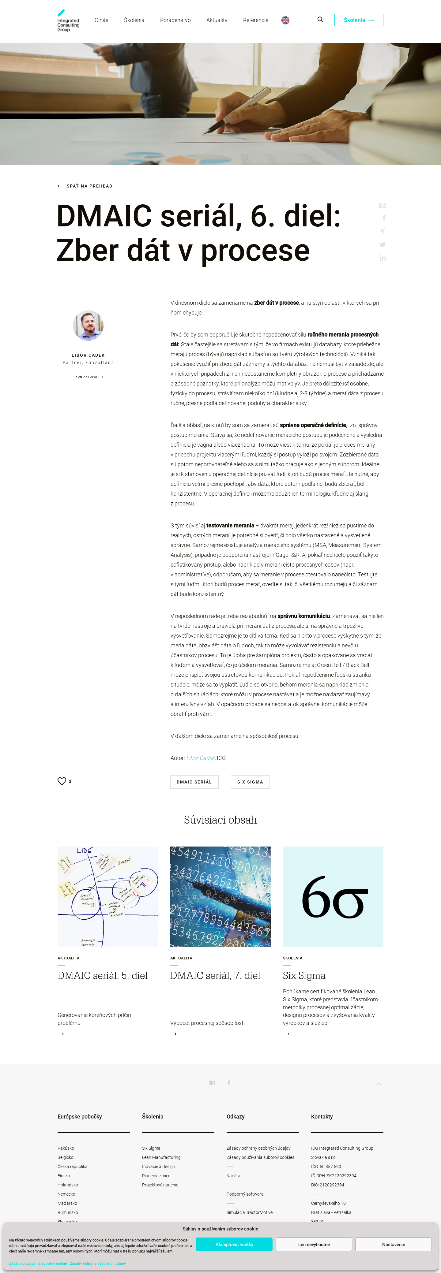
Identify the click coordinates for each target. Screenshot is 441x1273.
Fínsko (64, 1175)
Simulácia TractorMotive (250, 1212)
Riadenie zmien (156, 1175)
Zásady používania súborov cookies (260, 1157)
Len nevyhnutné (314, 1244)
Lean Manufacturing (161, 1157)
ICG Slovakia (69, 21)
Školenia (135, 20)
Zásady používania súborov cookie (38, 1263)
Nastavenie (393, 1244)
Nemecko (66, 1194)
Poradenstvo (176, 20)
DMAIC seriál (194, 782)
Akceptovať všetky (234, 1244)
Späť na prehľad (85, 186)
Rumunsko (68, 1212)
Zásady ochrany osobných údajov (98, 1263)
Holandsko (68, 1184)
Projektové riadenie (160, 1184)
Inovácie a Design (158, 1166)
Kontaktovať (87, 376)
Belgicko (66, 1157)
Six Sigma (250, 782)
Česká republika (73, 1166)
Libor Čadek (88, 355)
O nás (102, 20)
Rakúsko (66, 1148)
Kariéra (233, 1175)
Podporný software (245, 1194)
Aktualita (69, 958)
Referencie (256, 20)
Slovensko (67, 1221)
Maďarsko (67, 1203)
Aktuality (217, 20)
